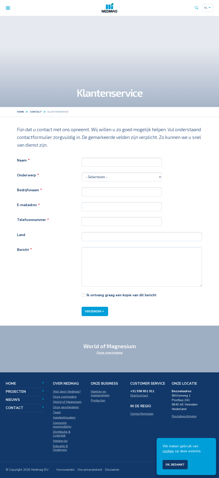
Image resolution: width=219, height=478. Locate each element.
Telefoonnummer (31, 220)
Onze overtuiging (109, 353)
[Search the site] (196, 8)
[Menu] (8, 8)
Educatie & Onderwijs (60, 448)
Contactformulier (141, 414)
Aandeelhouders (64, 417)
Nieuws (25, 399)
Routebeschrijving (184, 416)
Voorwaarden (65, 469)
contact (36, 112)
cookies (168, 451)
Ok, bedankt (175, 465)
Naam (22, 161)
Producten (98, 400)
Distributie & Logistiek (61, 434)
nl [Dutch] (207, 8)
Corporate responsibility (62, 425)
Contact (25, 407)
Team (57, 412)
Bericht (23, 250)
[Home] (109, 8)
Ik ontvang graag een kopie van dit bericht (121, 295)
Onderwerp (26, 175)
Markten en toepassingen (100, 393)
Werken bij (60, 441)
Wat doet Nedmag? (67, 391)
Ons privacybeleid (89, 469)
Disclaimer (112, 469)
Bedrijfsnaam (28, 190)
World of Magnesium (67, 402)
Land (21, 235)
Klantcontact (139, 395)
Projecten (25, 391)
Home (20, 112)
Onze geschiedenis (66, 407)
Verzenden (95, 312)
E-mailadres (27, 205)
